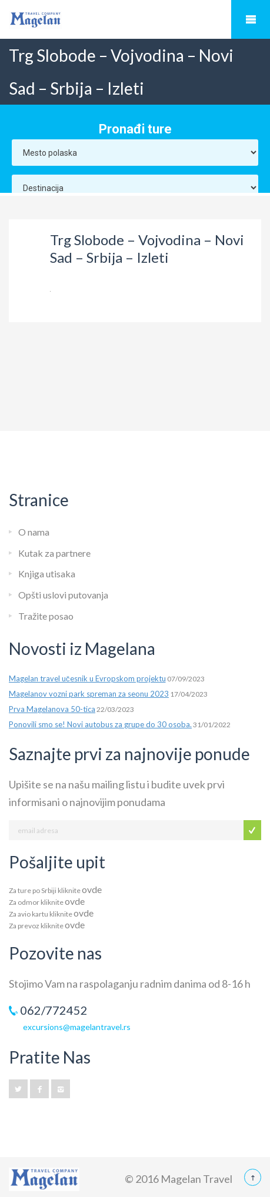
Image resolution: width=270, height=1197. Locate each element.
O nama (33, 531)
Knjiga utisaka (46, 573)
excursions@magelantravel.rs (77, 1027)
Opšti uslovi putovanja (63, 594)
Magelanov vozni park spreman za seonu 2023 (89, 693)
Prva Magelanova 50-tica (52, 709)
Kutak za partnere (54, 553)
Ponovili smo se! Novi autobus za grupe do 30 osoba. (100, 724)
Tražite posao (46, 615)
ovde (92, 889)
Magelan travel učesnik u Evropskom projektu (87, 678)
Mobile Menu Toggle (250, 19)
